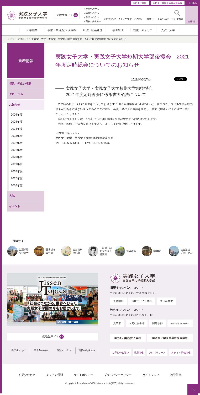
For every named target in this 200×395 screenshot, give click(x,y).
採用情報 (139, 354)
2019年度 (17, 165)
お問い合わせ (27, 376)
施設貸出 (175, 376)
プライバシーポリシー (118, 376)
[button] (177, 15)
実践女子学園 (139, 3)
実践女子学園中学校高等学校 (167, 3)
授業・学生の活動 (20, 85)
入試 (12, 197)
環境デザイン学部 (141, 302)
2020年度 (17, 158)
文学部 (117, 324)
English (193, 3)
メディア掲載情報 (181, 354)
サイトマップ (151, 376)
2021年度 (17, 151)
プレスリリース (157, 354)
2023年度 (17, 137)
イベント (14, 207)
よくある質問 (54, 376)
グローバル (16, 95)
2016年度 (17, 187)
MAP (137, 289)
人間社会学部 (136, 324)
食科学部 (118, 302)
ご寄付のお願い (120, 354)
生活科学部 (166, 302)
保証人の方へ (92, 17)
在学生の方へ (92, 9)
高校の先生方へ (93, 21)
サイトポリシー (83, 376)
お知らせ (23, 40)
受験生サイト (64, 15)
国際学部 (157, 324)
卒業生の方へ (92, 13)
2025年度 (17, 123)
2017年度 (17, 179)
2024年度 (17, 130)
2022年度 (17, 144)
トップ (10, 40)
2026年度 (17, 116)
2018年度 (17, 172)
